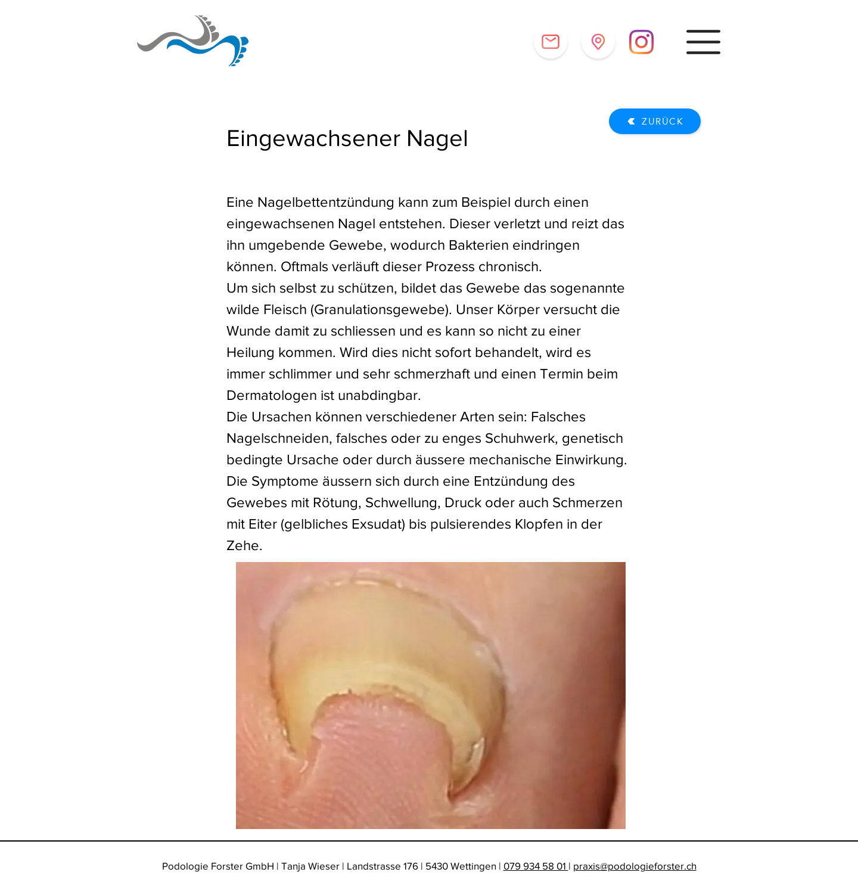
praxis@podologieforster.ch (635, 865)
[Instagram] (641, 42)
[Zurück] (655, 121)
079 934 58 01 (535, 865)
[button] (703, 42)
